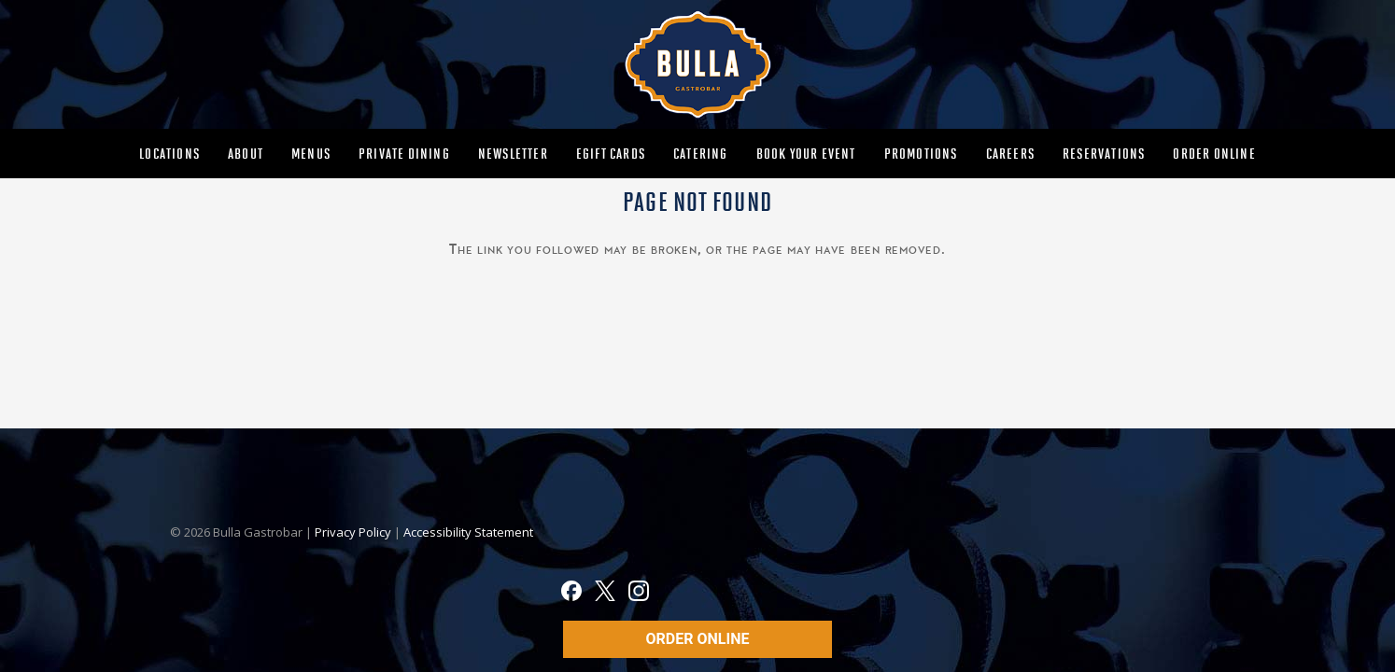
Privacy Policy (354, 532)
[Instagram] (638, 594)
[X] (605, 594)
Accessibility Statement (468, 532)
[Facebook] (571, 594)
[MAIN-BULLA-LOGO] (697, 64)
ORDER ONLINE (698, 639)
